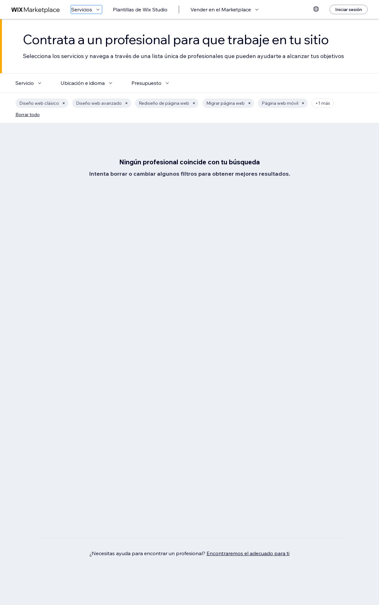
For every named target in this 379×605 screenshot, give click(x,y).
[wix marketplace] (35, 9)
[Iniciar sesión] (348, 9)
